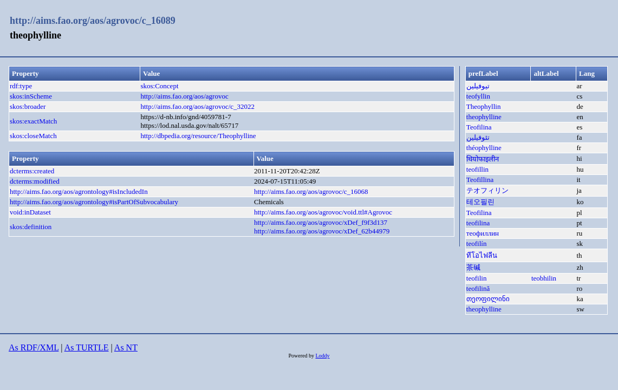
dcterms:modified (35, 181)
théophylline (484, 148)
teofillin (477, 169)
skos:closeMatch (33, 136)
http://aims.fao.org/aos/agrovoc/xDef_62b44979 (321, 231)
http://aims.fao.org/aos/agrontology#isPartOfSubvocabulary (94, 202)
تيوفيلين (478, 86)
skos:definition (30, 227)
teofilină (478, 288)
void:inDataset (30, 212)
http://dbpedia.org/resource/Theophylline (198, 136)
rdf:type (21, 86)
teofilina (478, 223)
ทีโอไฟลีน (481, 255)
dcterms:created (32, 171)
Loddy (322, 356)
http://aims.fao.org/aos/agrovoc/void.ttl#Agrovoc (323, 212)
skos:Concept (159, 86)
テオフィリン (487, 190)
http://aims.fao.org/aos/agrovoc (184, 96)
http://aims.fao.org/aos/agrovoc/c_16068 (311, 191)
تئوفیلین (478, 137)
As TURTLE (86, 347)
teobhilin (543, 278)
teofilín (476, 243)
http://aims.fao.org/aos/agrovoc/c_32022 (197, 106)
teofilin (476, 278)
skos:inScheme (31, 96)
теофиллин (482, 233)
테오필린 (480, 202)
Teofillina (479, 180)
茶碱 (473, 267)
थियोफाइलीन (482, 159)
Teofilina (479, 127)
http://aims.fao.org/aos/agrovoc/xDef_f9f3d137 (320, 222)
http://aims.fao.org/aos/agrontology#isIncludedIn (79, 191)
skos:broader (27, 106)
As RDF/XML (33, 347)
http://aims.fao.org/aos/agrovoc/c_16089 (92, 20)
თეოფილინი (488, 299)
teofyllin (478, 96)
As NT (126, 347)
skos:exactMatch (33, 121)
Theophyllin (483, 106)
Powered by (301, 356)
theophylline (484, 117)
